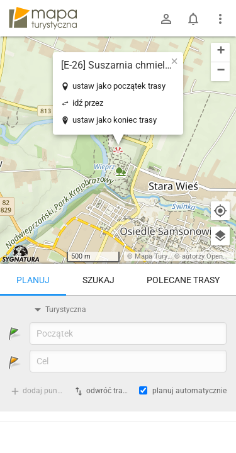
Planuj (33, 280)
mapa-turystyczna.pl (43, 18)
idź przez (87, 103)
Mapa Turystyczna (163, 256)
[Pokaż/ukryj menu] (220, 19)
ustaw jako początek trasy (119, 86)
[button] (174, 61)
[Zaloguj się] (166, 19)
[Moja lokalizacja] (220, 210)
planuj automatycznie (189, 390)
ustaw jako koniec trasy (114, 120)
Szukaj (98, 280)
